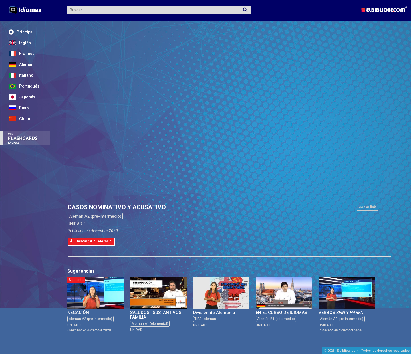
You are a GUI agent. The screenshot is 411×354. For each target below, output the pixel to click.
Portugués (24, 86)
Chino (19, 118)
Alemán (21, 64)
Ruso (19, 107)
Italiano (21, 75)
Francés (22, 53)
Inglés (20, 42)
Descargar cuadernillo (94, 241)
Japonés (22, 97)
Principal (21, 32)
